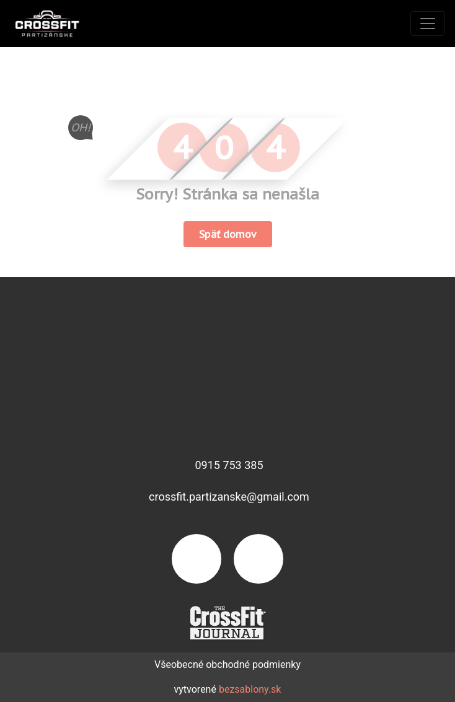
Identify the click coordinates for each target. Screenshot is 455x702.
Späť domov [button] (228, 234)
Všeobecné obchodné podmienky (227, 664)
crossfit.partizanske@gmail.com (229, 496)
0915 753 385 (229, 465)
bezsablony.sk (250, 689)
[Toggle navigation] (427, 23)
